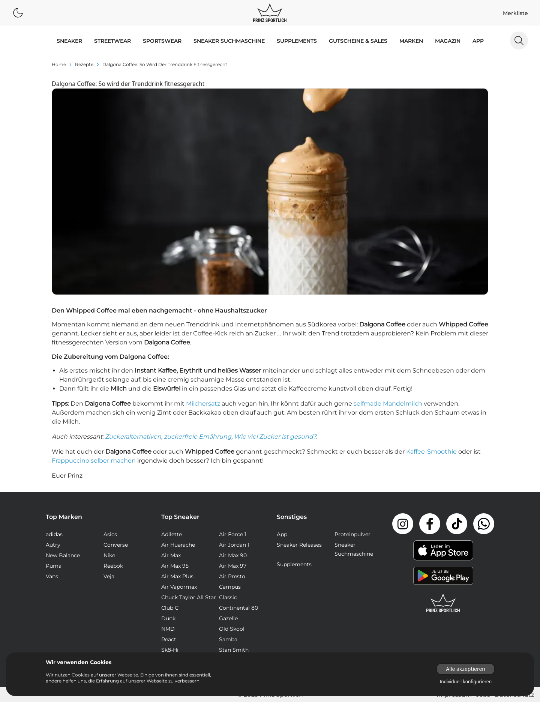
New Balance (63, 555)
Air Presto (232, 576)
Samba (228, 639)
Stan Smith (234, 649)
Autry (53, 544)
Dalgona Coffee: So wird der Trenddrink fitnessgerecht (164, 64)
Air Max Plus (177, 576)
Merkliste (515, 13)
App (478, 41)
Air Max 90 (233, 555)
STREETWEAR (112, 41)
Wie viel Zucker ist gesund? (275, 436)
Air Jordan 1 (234, 544)
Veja (109, 576)
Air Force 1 (232, 534)
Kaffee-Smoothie (431, 451)
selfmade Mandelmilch (388, 403)
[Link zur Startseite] (443, 603)
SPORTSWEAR (162, 41)
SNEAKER (69, 41)
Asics (110, 534)
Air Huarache (178, 544)
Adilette (171, 534)
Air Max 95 (175, 565)
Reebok (113, 565)
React (168, 639)
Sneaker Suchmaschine (229, 41)
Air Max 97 (232, 565)
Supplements (297, 41)
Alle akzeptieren (465, 668)
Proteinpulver (352, 534)
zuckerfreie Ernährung (197, 436)
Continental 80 (238, 607)
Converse (116, 544)
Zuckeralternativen (133, 436)
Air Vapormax (179, 586)
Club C (169, 607)
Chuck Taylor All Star (188, 597)
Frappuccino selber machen (94, 460)
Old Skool (231, 628)
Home (59, 64)
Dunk (168, 618)
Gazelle (228, 618)
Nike (109, 555)
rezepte (84, 64)
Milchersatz (203, 403)
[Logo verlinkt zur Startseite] (270, 13)
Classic (228, 597)
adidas (54, 534)
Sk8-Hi (169, 649)
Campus (230, 586)
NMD (168, 628)
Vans (52, 576)
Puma (54, 565)
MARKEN (411, 41)
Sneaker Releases (299, 544)
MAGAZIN (447, 41)
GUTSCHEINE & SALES (358, 41)
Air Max (171, 555)
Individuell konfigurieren (466, 682)
